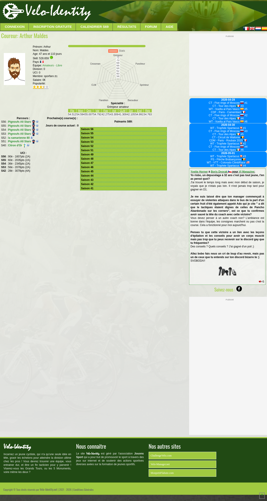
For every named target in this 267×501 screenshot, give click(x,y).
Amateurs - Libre (52, 65)
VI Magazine (246, 171)
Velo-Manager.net (160, 464)
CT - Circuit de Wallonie (228, 137)
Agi (114, 110)
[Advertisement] (178, 12)
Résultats (126, 27)
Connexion (15, 27)
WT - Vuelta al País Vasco (226, 109)
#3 (242, 106)
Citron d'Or (17, 145)
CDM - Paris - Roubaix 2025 (228, 140)
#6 (245, 121)
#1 (245, 102)
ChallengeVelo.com (161, 455)
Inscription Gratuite (52, 27)
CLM (122, 110)
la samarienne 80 (19, 137)
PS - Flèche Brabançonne (228, 159)
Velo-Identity (58, 11)
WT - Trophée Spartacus (226, 128)
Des (89, 110)
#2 (245, 115)
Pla (72, 110)
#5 (245, 109)
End (139, 110)
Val (97, 110)
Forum (151, 27)
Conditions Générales (83, 489)
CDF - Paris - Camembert (228, 112)
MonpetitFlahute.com (162, 473)
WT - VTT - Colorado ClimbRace (228, 162)
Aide (170, 27)
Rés (147, 110)
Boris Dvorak (221, 171)
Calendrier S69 (95, 27)
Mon (80, 110)
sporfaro (50, 76)
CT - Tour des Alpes (226, 106)
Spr (131, 110)
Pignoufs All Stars (21, 121)
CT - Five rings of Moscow (226, 102)
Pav (105, 110)
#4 (242, 118)
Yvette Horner (199, 171)
